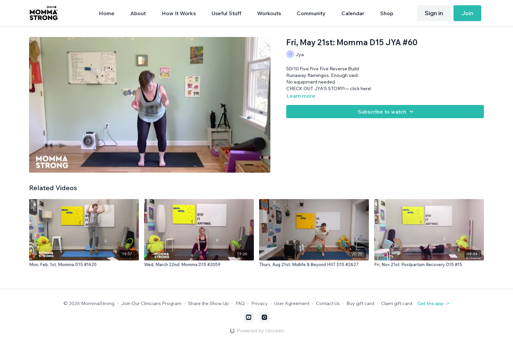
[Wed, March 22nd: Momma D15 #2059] (199, 264)
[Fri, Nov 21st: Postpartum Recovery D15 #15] (429, 264)
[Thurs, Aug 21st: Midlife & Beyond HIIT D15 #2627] (314, 264)
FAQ (240, 303)
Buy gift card (360, 303)
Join (467, 13)
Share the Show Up (208, 303)
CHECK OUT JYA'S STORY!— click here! (328, 88)
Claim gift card (396, 303)
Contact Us (328, 303)
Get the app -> (433, 303)
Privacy (259, 303)
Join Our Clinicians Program (151, 303)
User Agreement (291, 303)
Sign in (434, 13)
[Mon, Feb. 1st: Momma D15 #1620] (84, 264)
